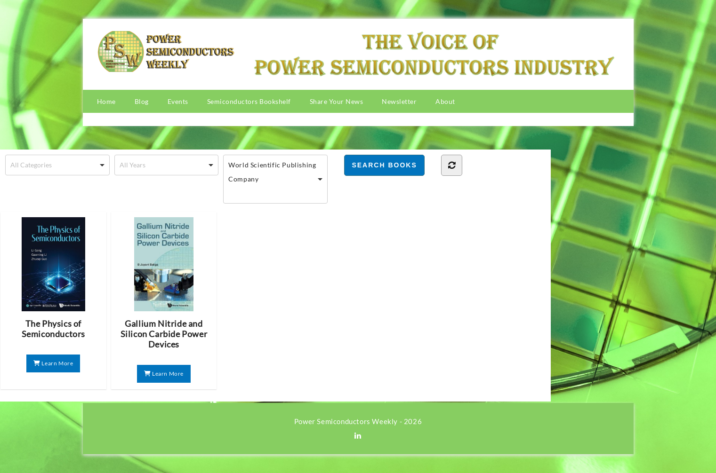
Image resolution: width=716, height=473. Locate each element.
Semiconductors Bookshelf (249, 101)
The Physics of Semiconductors (53, 278)
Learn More (53, 363)
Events (178, 101)
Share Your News (336, 101)
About (445, 101)
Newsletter (399, 101)
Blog (142, 101)
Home (106, 101)
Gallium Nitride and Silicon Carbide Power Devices (164, 283)
